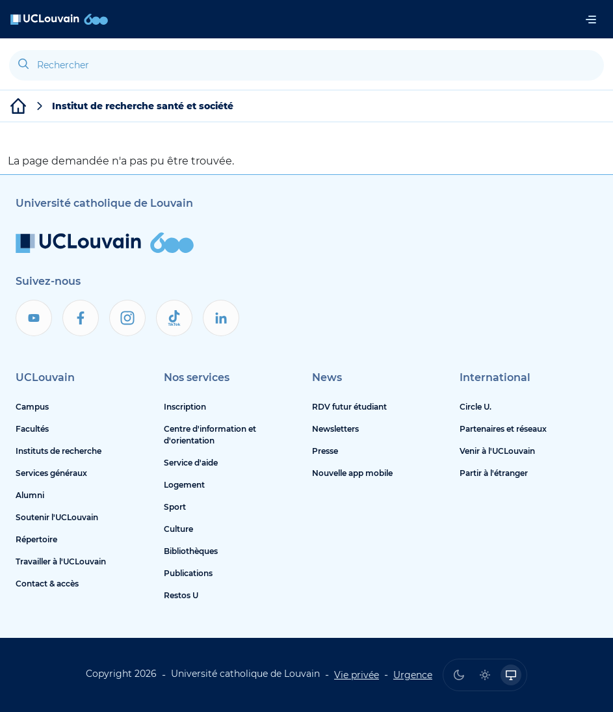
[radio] (459, 675)
